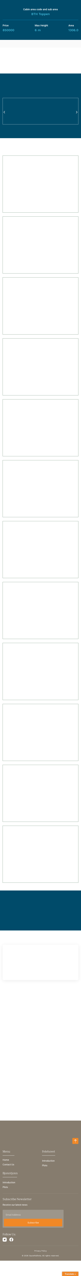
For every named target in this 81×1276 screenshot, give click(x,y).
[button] (4, 113)
